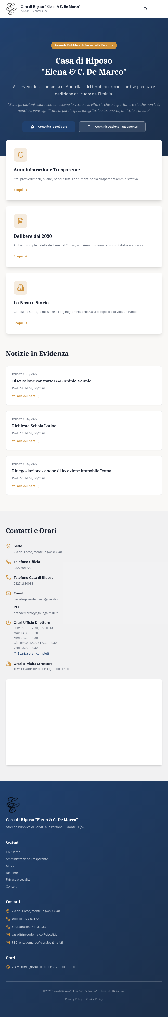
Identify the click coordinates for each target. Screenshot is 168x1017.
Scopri (21, 189)
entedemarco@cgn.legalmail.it (36, 613)
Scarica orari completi (31, 653)
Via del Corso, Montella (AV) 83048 (38, 552)
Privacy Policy (73, 999)
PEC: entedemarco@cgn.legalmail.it (37, 942)
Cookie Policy (94, 999)
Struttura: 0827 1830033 (29, 926)
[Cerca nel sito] (145, 9)
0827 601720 (22, 567)
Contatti (11, 886)
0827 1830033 (23, 583)
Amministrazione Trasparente (112, 126)
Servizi (10, 865)
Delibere (12, 872)
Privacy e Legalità (18, 879)
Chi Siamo (13, 852)
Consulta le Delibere (48, 126)
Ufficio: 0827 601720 (26, 919)
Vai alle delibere (26, 396)
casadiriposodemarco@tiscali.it (36, 599)
